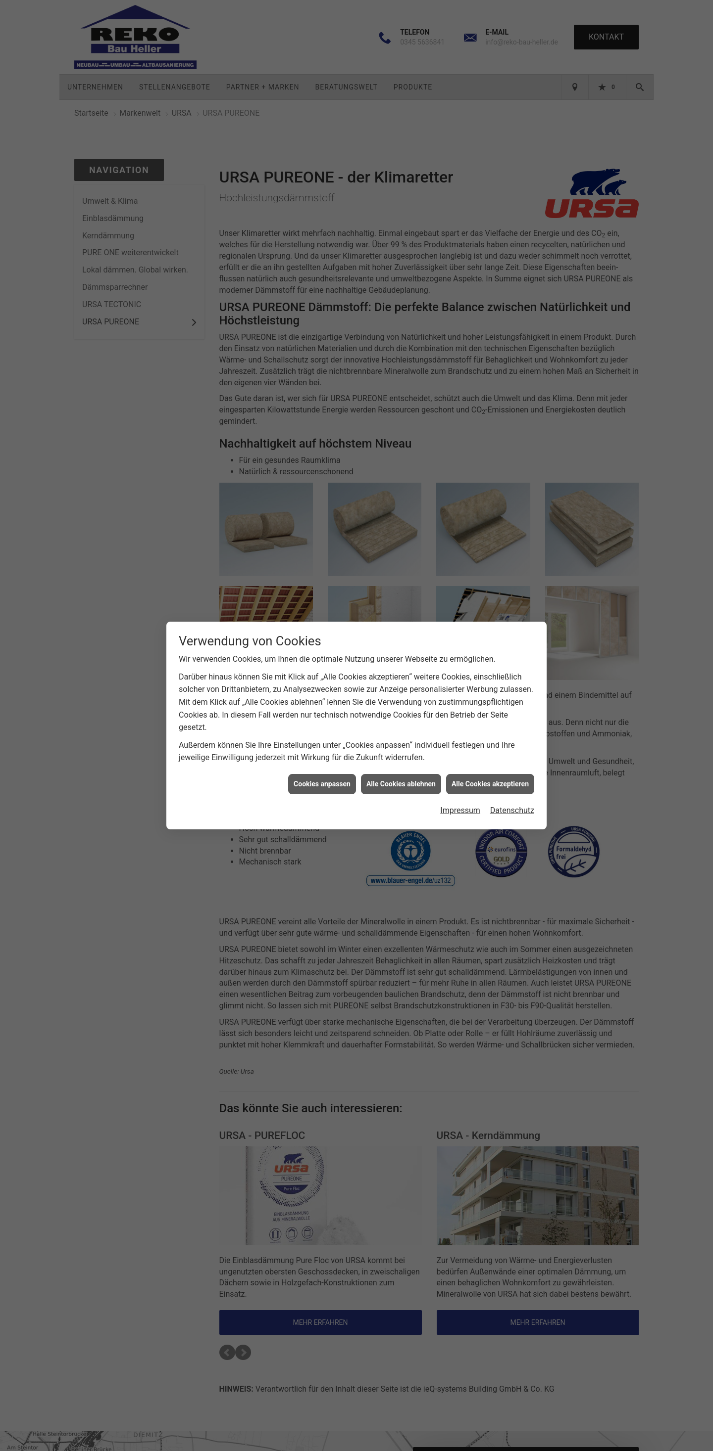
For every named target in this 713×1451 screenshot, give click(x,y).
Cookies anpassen (322, 779)
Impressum (460, 806)
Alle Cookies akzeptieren (490, 779)
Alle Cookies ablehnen (401, 779)
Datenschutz (512, 806)
